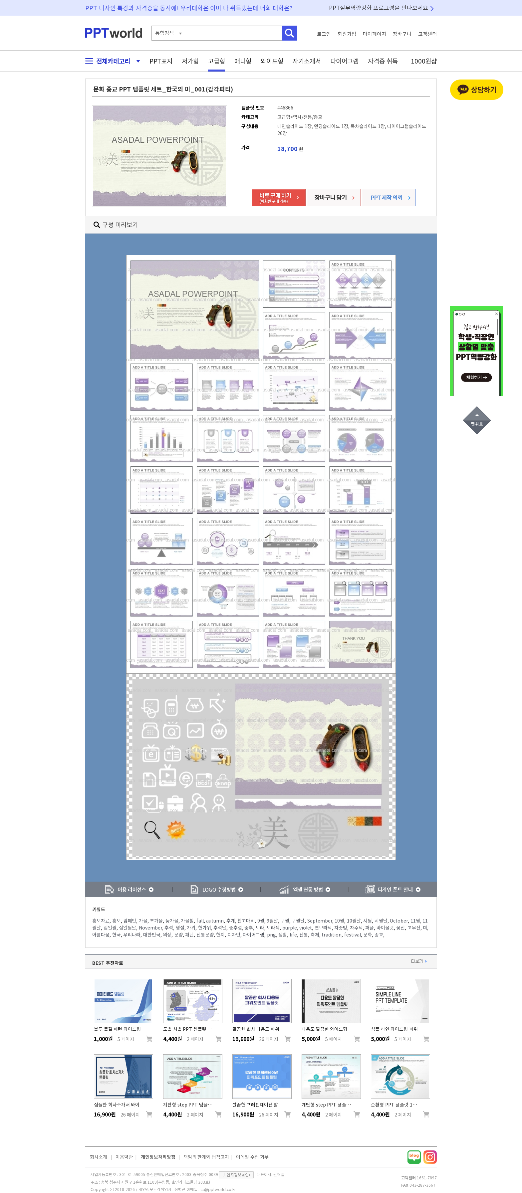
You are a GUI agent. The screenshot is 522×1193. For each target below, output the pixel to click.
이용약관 (124, 1157)
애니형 (242, 61)
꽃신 (400, 928)
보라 (260, 928)
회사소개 (98, 1157)
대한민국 (151, 935)
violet (305, 928)
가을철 (187, 921)
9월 (260, 921)
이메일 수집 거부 (252, 1157)
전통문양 (205, 935)
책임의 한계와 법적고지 (206, 1157)
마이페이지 (374, 34)
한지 (220, 935)
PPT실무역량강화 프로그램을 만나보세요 (378, 8)
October (399, 921)
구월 (285, 921)
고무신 (413, 928)
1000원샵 (424, 61)
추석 (168, 928)
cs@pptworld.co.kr (218, 1189)
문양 (178, 935)
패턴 (189, 935)
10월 (339, 921)
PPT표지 (160, 61)
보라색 (273, 928)
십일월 (110, 928)
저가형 (190, 61)
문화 (367, 935)
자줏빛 (340, 928)
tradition (332, 935)
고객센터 (427, 34)
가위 (191, 928)
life (293, 935)
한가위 (204, 928)
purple (289, 928)
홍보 (116, 921)
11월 (415, 921)
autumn (215, 921)
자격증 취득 (383, 61)
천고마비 (246, 921)
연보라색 (323, 928)
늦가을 (171, 921)
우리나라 (131, 935)
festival (352, 935)
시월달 (381, 921)
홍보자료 (101, 921)
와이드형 (272, 61)
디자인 (233, 935)
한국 (116, 935)
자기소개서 (307, 61)
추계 (230, 921)
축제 (315, 935)
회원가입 (347, 34)
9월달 (272, 921)
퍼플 (369, 928)
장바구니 (402, 34)
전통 (303, 935)
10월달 (354, 921)
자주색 (356, 928)
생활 (282, 935)
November (150, 928)
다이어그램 (344, 61)
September (319, 921)
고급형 (216, 61)
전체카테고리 (110, 61)
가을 (143, 921)
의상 (167, 935)
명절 (180, 928)
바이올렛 (385, 928)
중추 (248, 928)
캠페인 (129, 921)
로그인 (324, 34)
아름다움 (101, 935)
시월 (367, 921)
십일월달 (127, 928)
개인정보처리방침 (158, 1157)
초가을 (156, 921)
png (271, 935)
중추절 (235, 928)
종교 (379, 935)
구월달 (298, 921)
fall (200, 921)
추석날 (219, 928)
